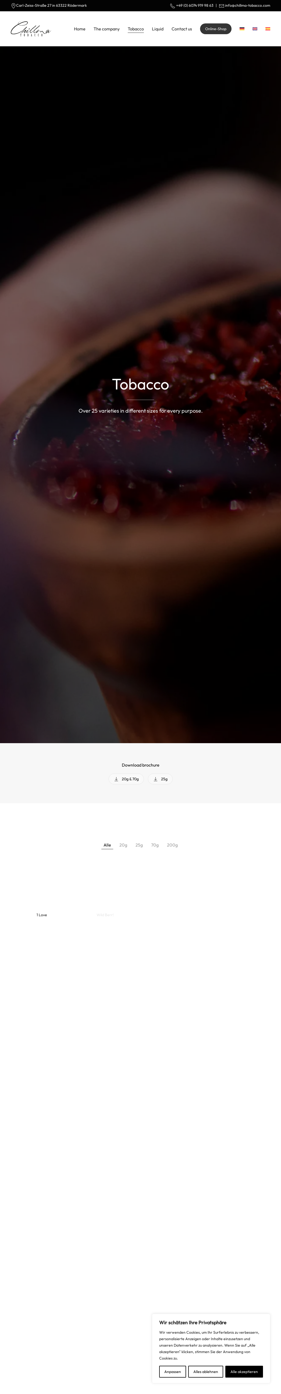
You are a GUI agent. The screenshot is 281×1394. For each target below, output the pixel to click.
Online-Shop (215, 28)
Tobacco (136, 28)
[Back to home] (31, 29)
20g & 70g (126, 779)
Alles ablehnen (205, 1371)
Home (80, 28)
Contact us (182, 28)
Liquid (157, 28)
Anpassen (172, 1371)
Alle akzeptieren (244, 1371)
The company (107, 28)
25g (160, 779)
